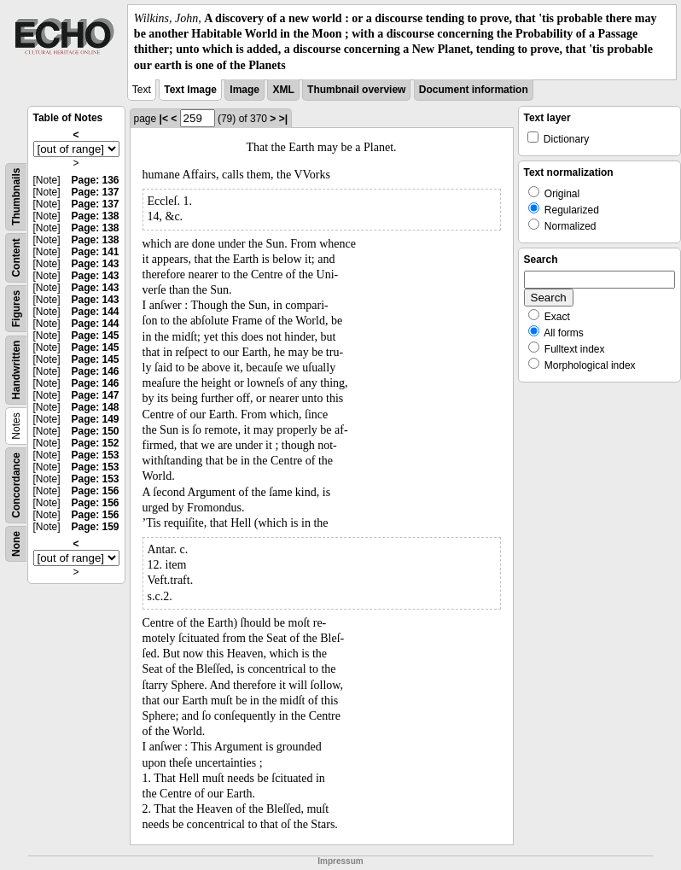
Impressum (340, 861)
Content (16, 257)
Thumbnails (16, 196)
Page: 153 (95, 455)
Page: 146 (95, 371)
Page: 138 (95, 216)
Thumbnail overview (356, 90)
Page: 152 (95, 443)
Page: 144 (95, 312)
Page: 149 (95, 419)
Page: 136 (95, 180)
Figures (16, 308)
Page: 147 (95, 395)
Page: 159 (95, 527)
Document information (473, 90)
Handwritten (16, 369)
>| (283, 119)
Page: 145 (95, 336)
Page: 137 (95, 192)
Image (244, 90)
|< (164, 119)
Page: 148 (95, 407)
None (16, 544)
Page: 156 (95, 491)
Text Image (190, 90)
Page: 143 (95, 264)
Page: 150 (95, 431)
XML (283, 90)
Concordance (16, 485)
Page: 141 (95, 252)
